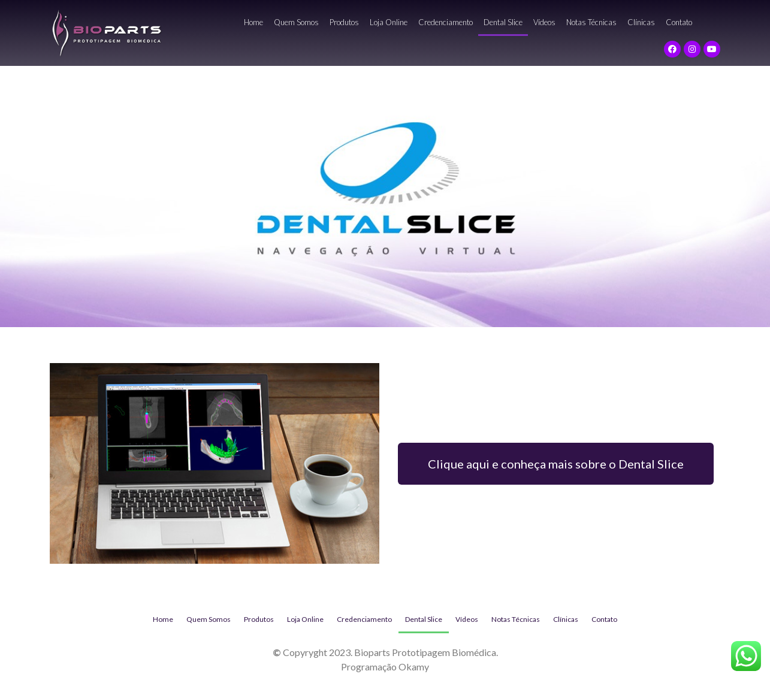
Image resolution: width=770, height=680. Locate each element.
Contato (679, 22)
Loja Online (388, 22)
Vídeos (544, 22)
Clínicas (641, 22)
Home (253, 22)
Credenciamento (445, 22)
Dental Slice (503, 22)
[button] (556, 464)
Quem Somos (296, 22)
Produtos (344, 22)
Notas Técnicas (591, 22)
